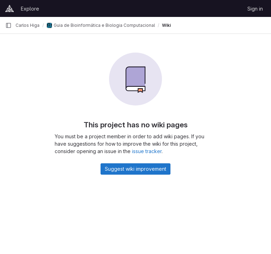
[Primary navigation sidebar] (8, 25)
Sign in (255, 9)
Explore (30, 9)
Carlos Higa (28, 25)
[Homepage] (9, 8)
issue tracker (147, 151)
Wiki (166, 25)
